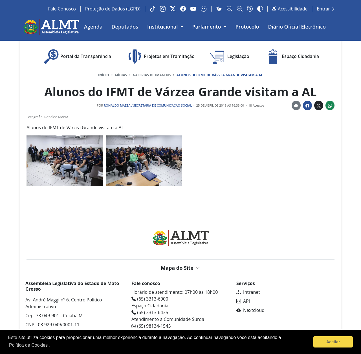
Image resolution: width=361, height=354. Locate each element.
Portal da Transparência (76, 57)
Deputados (124, 26)
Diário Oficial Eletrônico (297, 26)
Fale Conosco (62, 9)
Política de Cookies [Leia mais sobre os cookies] (28, 345)
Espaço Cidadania (291, 57)
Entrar (326, 9)
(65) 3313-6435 (149, 312)
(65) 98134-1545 (151, 326)
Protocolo (247, 26)
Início (103, 75)
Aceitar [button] (333, 342)
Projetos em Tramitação (160, 57)
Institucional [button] (163, 26)
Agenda (93, 26)
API (243, 301)
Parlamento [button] (207, 26)
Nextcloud (250, 310)
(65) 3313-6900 (149, 299)
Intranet (248, 292)
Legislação (229, 57)
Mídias (121, 75)
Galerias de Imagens (152, 75)
